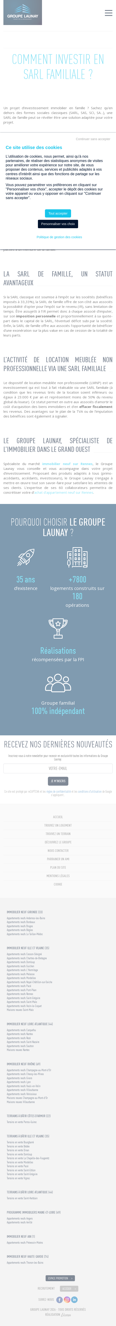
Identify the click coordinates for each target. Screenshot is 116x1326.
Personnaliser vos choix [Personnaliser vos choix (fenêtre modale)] (58, 224)
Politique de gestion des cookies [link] (59, 237)
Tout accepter (57, 213)
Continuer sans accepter (93, 139)
